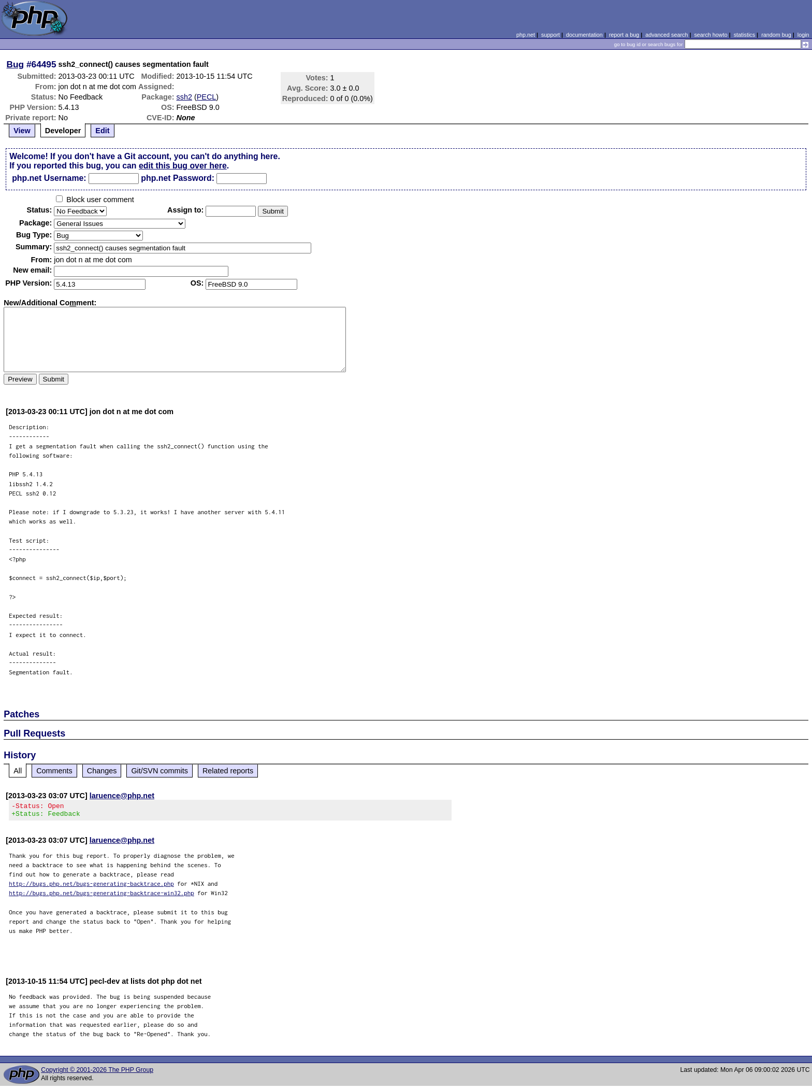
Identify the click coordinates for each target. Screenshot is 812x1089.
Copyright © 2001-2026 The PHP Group (97, 1073)
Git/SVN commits (159, 771)
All (17, 771)
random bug (776, 35)
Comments (54, 771)
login (803, 35)
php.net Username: (49, 178)
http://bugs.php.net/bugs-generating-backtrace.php (91, 886)
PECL (206, 97)
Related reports (227, 771)
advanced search (666, 35)
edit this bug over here (183, 165)
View (22, 130)
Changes (102, 771)
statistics (744, 35)
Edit (102, 130)
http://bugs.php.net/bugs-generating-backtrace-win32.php (101, 896)
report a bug (624, 35)
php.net (525, 35)
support (550, 35)
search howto (710, 35)
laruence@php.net (122, 795)
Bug (15, 64)
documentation (584, 35)
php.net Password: (177, 178)
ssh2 (184, 97)
